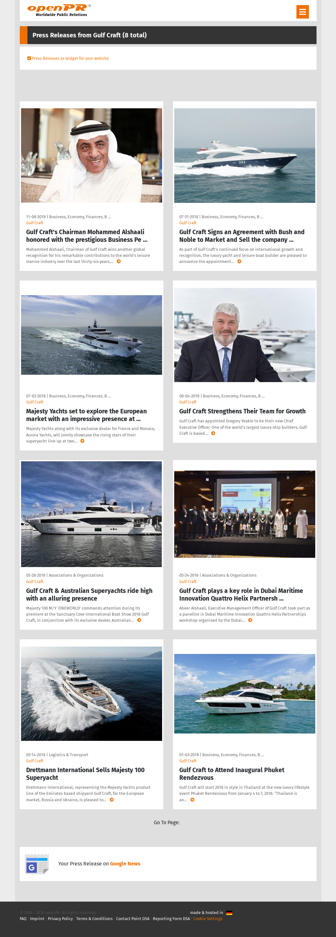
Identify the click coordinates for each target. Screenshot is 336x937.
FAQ (23, 918)
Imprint (37, 918)
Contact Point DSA (132, 918)
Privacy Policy (60, 918)
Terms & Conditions (94, 918)
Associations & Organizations (76, 575)
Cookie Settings (207, 918)
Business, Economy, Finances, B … (80, 216)
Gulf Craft (34, 222)
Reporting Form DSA (171, 918)
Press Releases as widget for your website (70, 58)
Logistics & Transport (68, 754)
